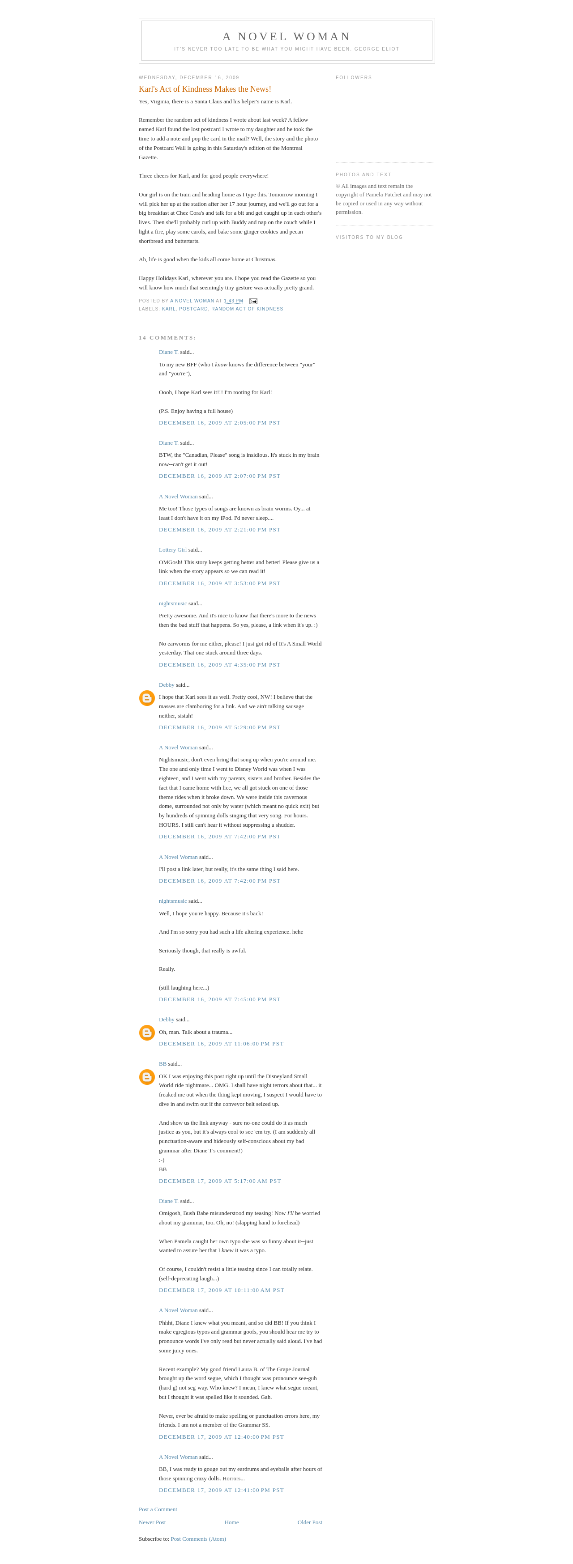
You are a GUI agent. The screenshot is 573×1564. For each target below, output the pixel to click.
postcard (193, 308)
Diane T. (169, 351)
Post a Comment (158, 1509)
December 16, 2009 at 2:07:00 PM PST (220, 475)
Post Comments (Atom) (199, 1538)
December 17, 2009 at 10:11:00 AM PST (222, 1290)
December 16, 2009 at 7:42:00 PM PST (220, 836)
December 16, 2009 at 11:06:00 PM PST (221, 1043)
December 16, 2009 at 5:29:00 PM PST (220, 727)
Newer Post (152, 1522)
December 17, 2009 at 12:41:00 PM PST (221, 1490)
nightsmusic (173, 603)
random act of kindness (247, 308)
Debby (167, 684)
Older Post (310, 1522)
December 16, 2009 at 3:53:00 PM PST (220, 583)
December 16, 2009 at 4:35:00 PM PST (220, 664)
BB (163, 1063)
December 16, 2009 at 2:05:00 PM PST (220, 422)
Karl (169, 308)
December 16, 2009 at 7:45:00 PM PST (220, 999)
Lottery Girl (173, 549)
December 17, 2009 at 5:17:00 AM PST (220, 1180)
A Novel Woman (287, 36)
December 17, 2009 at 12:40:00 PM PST (221, 1436)
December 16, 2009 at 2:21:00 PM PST (220, 529)
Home (232, 1522)
